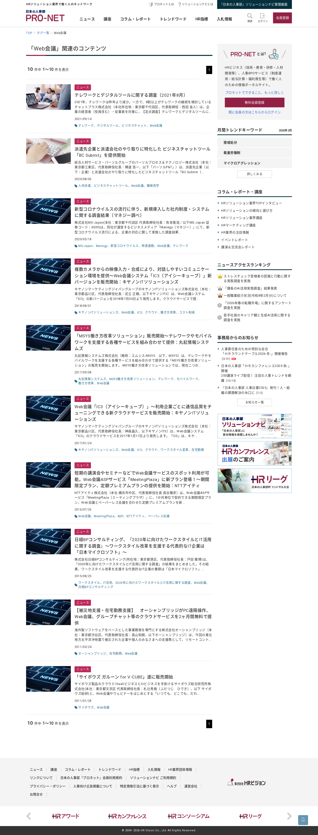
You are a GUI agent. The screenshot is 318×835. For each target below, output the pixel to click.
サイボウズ (86, 707)
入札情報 (224, 19)
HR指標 (202, 19)
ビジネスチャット (134, 125)
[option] (67, 816)
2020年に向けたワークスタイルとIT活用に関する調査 (153, 583)
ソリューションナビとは (197, 4)
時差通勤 (148, 246)
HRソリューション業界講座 (242, 218)
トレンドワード (173, 19)
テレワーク (86, 125)
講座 (107, 19)
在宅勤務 (198, 450)
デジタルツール (108, 125)
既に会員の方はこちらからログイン (255, 112)
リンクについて (41, 778)
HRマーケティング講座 (238, 225)
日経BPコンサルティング (95, 587)
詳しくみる (255, 174)
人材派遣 (84, 186)
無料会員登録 (254, 102)
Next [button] (289, 816)
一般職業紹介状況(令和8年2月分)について (255, 295)
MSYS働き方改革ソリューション (132, 379)
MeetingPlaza (104, 516)
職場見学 (153, 186)
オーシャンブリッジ (92, 653)
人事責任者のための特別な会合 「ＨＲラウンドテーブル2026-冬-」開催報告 (254, 353)
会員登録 (282, 18)
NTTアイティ (135, 516)
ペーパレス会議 (159, 516)
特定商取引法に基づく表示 (139, 786)
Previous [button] (28, 816)
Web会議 (156, 125)
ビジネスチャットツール (111, 186)
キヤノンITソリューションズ (98, 312)
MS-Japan (85, 246)
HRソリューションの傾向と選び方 (247, 210)
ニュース (87, 19)
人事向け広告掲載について (92, 786)
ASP (120, 516)
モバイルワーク (188, 379)
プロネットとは (164, 4)
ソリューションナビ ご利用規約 (153, 778)
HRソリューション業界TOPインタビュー (251, 203)
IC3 (139, 312)
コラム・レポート (135, 19)
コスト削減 (187, 312)
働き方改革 (168, 312)
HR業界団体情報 (180, 769)
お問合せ (36, 794)
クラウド (151, 312)
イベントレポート (234, 240)
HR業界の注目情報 (235, 232)
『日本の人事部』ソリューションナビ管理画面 (253, 4)
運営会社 (190, 786)
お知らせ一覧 (254, 402)
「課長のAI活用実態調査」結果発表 (250, 288)
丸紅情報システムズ (92, 379)
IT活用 (107, 583)
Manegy (102, 246)
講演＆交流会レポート (238, 247)
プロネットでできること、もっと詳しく (254, 92)
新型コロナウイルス (125, 246)
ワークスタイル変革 (174, 450)
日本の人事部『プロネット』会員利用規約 (91, 778)
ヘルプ (172, 786)
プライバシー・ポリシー (48, 786)
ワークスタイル (89, 583)
